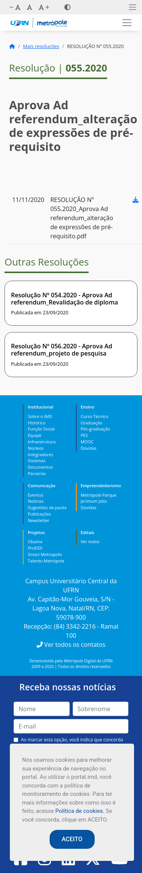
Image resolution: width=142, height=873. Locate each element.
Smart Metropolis (45, 554)
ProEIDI (35, 548)
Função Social (41, 429)
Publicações (39, 514)
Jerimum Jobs (94, 501)
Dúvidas (89, 448)
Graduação (91, 423)
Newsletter (38, 520)
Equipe (34, 435)
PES (84, 435)
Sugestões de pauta (47, 507)
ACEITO (72, 839)
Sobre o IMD (40, 416)
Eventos (35, 495)
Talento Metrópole (46, 561)
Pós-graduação (95, 429)
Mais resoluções (41, 46)
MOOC (87, 441)
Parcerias (37, 473)
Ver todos (90, 541)
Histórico (36, 423)
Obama (35, 541)
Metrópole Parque (99, 495)
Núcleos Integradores (40, 451)
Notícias (36, 501)
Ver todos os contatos (71, 644)
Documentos (40, 467)
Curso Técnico (94, 416)
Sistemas (36, 460)
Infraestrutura (41, 441)
